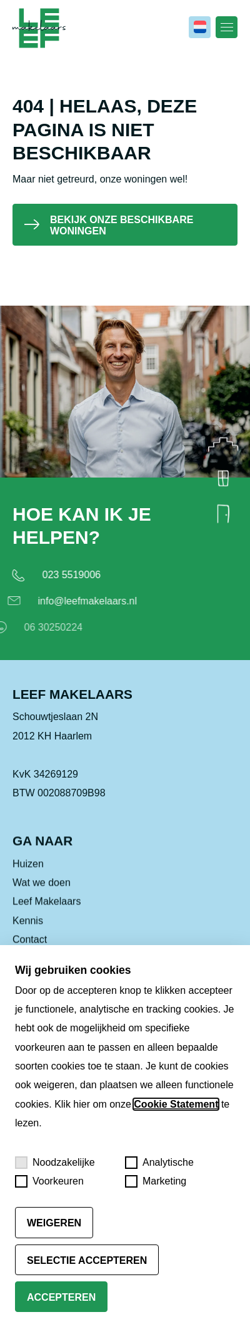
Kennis (27, 932)
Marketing (155, 1181)
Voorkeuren (49, 1181)
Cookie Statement (176, 1104)
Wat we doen (41, 894)
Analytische (159, 1162)
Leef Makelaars (46, 913)
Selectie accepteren (87, 1260)
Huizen (28, 875)
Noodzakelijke (55, 1162)
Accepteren (61, 1297)
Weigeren (54, 1223)
